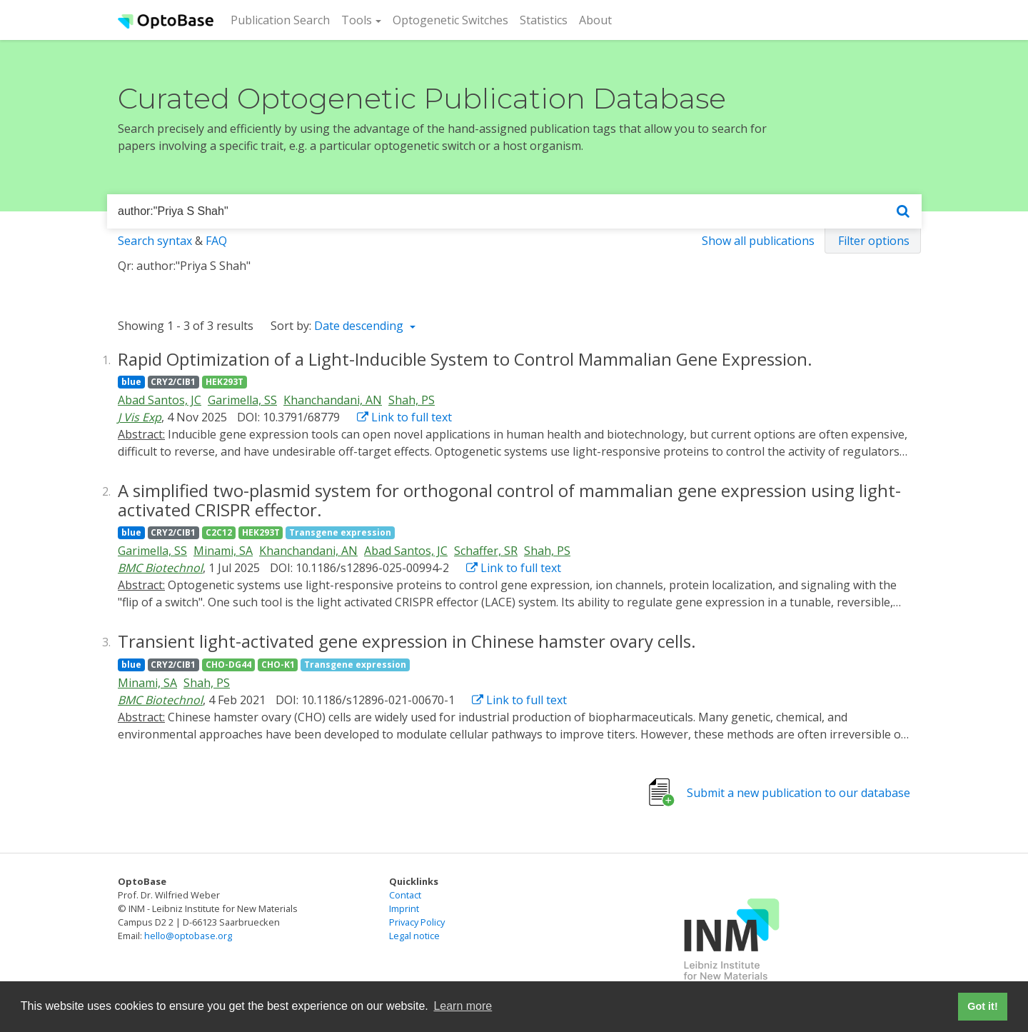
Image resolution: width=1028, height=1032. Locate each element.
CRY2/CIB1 (173, 382)
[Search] (903, 211)
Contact (405, 894)
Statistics (544, 20)
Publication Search (283, 19)
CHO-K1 (278, 664)
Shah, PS (411, 400)
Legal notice (414, 935)
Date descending (360, 326)
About (595, 20)
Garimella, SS (242, 400)
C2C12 (219, 532)
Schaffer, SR (486, 550)
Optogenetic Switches (450, 20)
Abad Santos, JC (159, 400)
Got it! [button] (982, 1006)
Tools (356, 20)
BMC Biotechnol (160, 568)
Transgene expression (340, 532)
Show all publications (758, 241)
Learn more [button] (462, 1006)
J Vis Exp (139, 417)
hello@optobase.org (188, 935)
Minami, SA (223, 550)
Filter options (873, 241)
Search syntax (155, 241)
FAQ (216, 241)
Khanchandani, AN (332, 400)
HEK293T (224, 382)
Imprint (404, 908)
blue (131, 382)
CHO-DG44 (228, 664)
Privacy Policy (417, 922)
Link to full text (404, 417)
